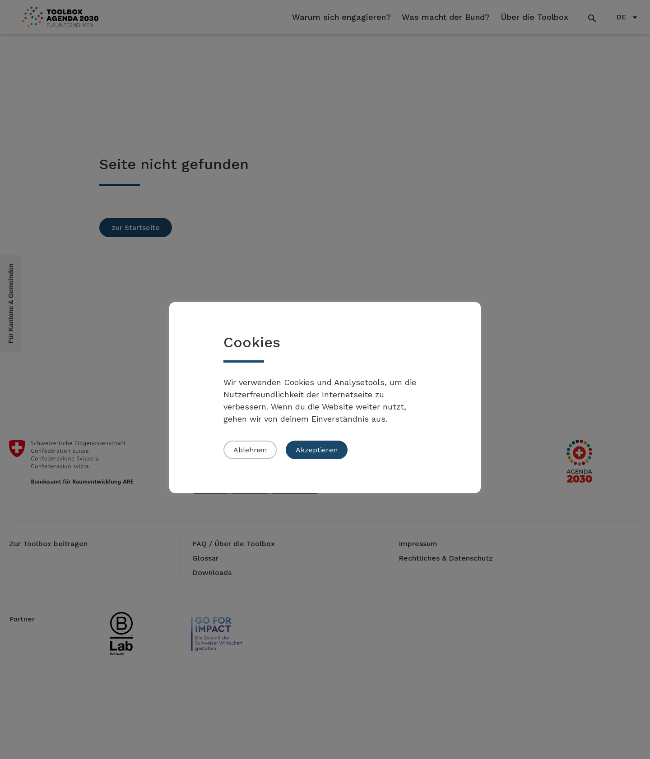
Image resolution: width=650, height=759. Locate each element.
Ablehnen (250, 450)
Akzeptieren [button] (317, 450)
